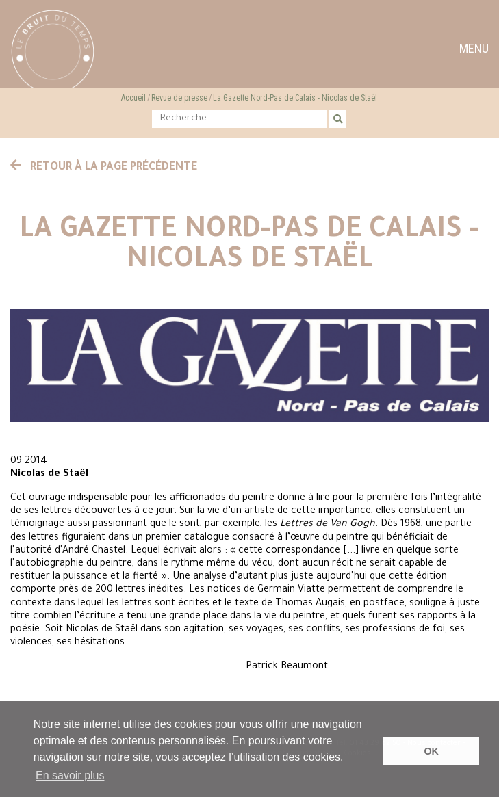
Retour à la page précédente (104, 167)
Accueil (133, 98)
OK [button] (431, 751)
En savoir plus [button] (70, 775)
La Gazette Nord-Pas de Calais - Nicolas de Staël (295, 98)
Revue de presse (179, 98)
